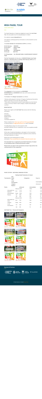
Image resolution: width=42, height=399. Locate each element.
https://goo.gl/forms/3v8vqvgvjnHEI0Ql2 (24, 122)
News (12, 27)
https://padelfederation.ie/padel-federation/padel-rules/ (23, 139)
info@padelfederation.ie (18, 123)
